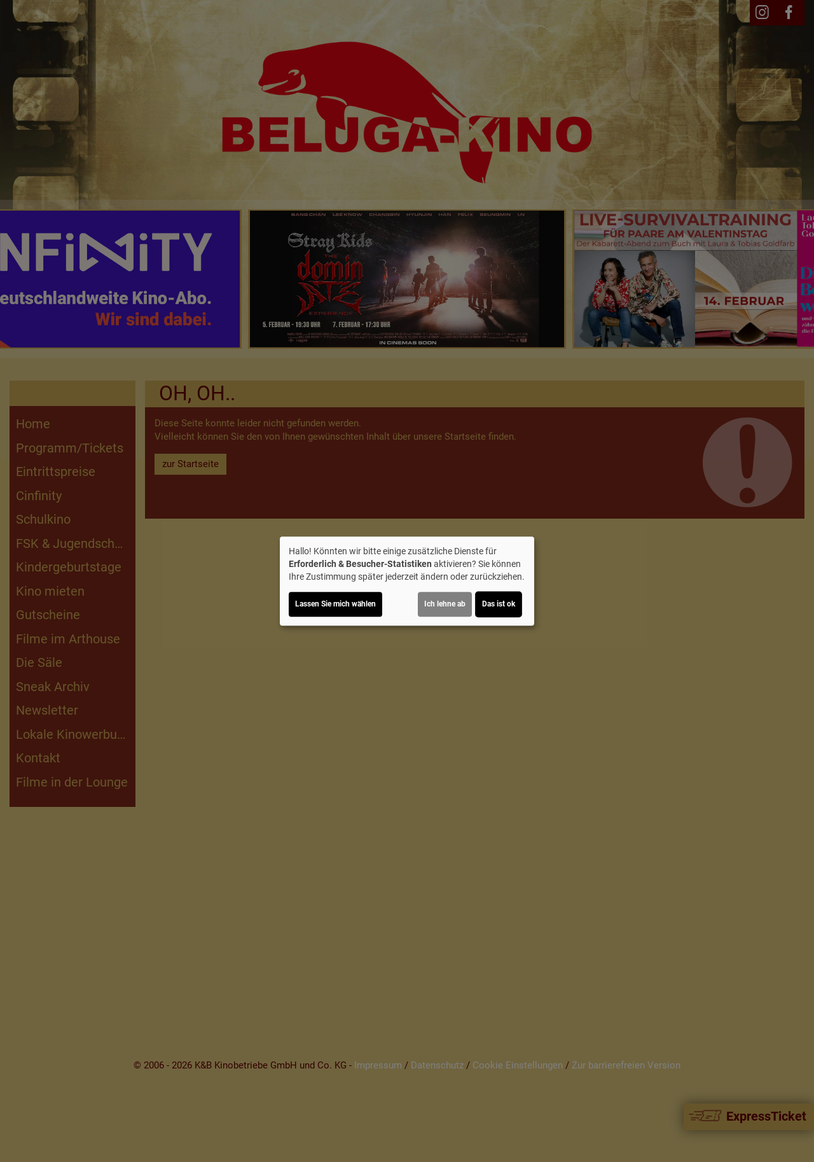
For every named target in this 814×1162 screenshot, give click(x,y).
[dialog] (407, 581)
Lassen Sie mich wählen (335, 603)
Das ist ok (498, 603)
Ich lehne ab (445, 603)
